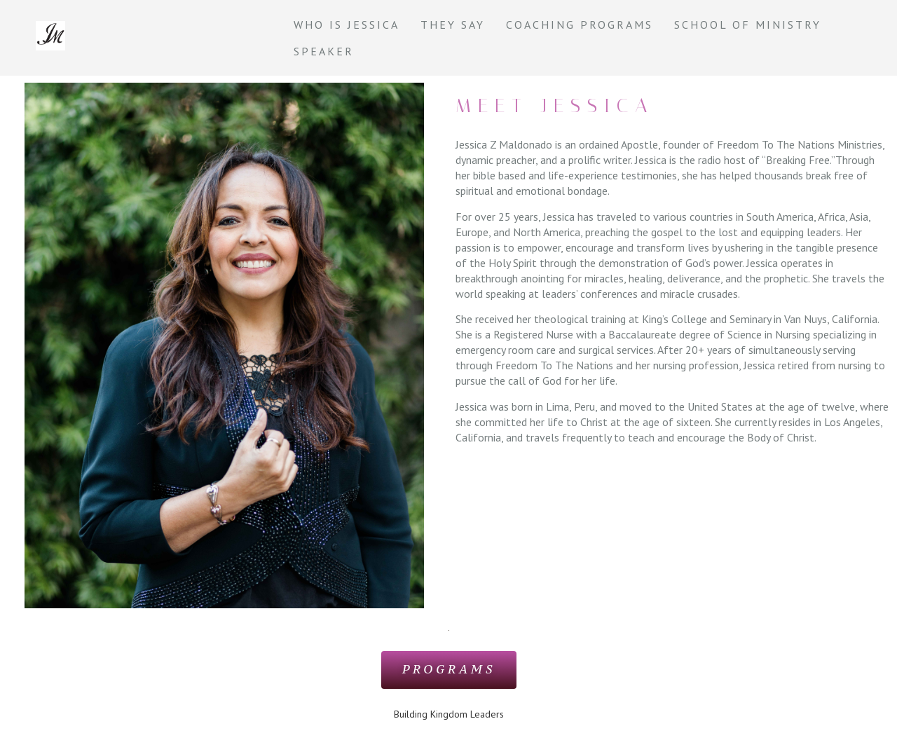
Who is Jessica (346, 25)
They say (452, 25)
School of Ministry (747, 25)
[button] (448, 670)
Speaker (324, 51)
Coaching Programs (579, 25)
